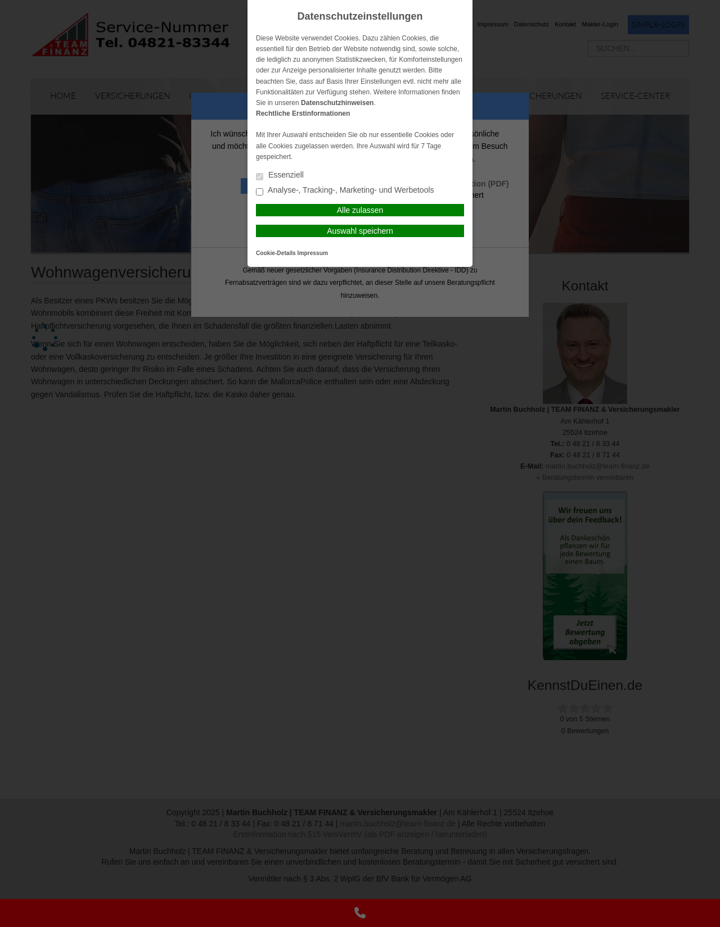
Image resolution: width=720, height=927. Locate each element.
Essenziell (280, 175)
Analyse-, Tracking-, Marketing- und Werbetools (345, 191)
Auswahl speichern (360, 230)
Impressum (313, 253)
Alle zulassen (360, 210)
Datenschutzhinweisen (337, 103)
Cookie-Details (276, 253)
